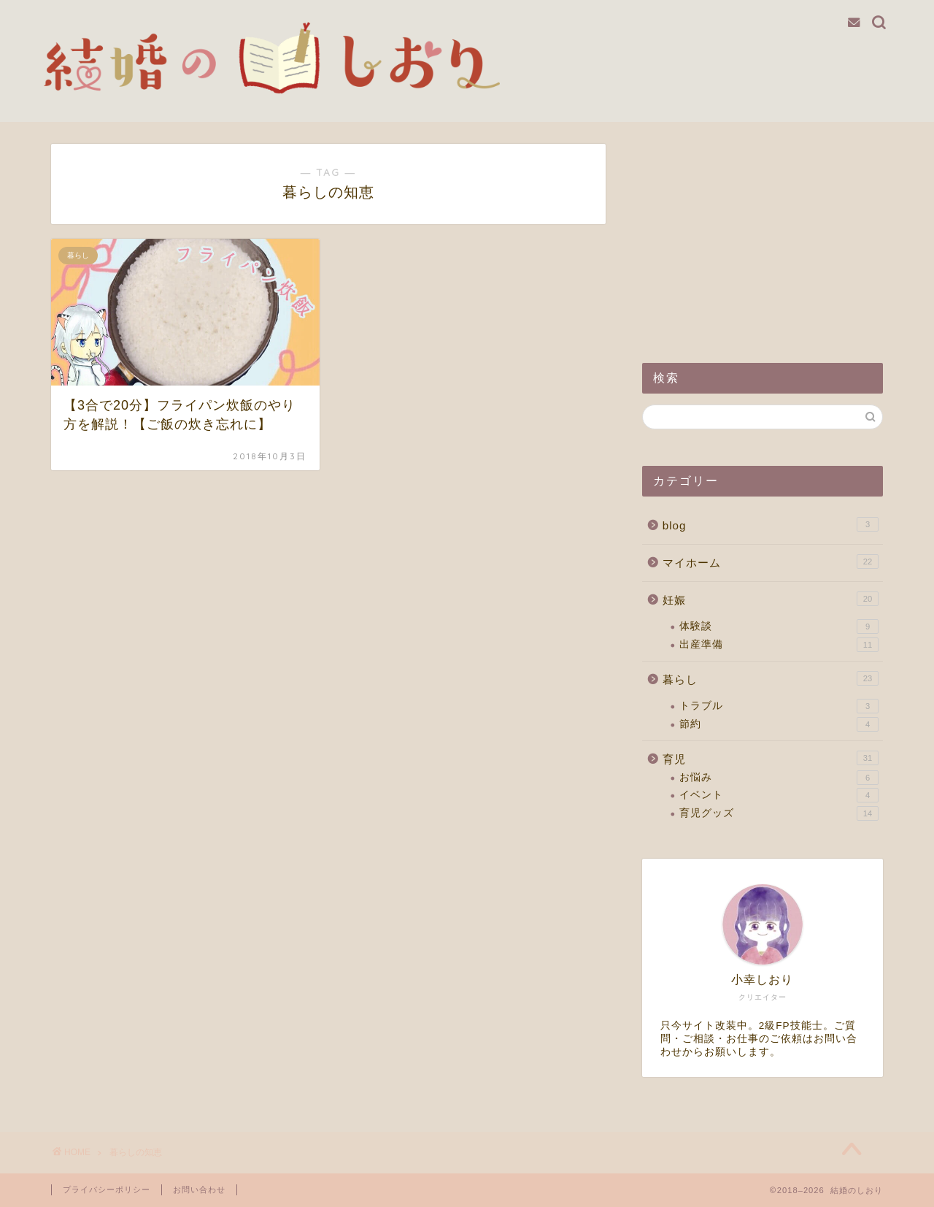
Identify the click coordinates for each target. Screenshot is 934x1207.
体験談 (779, 626)
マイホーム (771, 561)
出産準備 (779, 644)
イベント (779, 795)
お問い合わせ (199, 1189)
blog (771, 524)
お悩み (779, 777)
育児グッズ (779, 813)
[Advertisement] (762, 235)
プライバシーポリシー (106, 1189)
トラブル (779, 706)
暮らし (771, 678)
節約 (779, 724)
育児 (771, 758)
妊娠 (771, 598)
